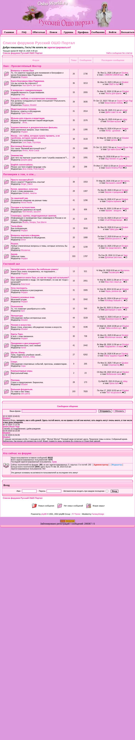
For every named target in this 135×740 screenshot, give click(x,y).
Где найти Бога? (114, 149)
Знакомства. (17, 155)
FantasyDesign (98, 514)
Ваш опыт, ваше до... (114, 282)
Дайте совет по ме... (114, 112)
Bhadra (25, 222)
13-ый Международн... (114, 220)
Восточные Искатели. (22, 146)
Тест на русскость (114, 393)
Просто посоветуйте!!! (22, 180)
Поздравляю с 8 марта (114, 347)
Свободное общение (67, 406)
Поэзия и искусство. (21, 325)
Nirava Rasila (26, 202)
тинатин (33, 193)
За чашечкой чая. (19, 198)
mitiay (124, 119)
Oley (23, 95)
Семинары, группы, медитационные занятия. (34, 216)
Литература (17, 316)
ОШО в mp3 (114, 84)
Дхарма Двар (26, 160)
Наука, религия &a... (114, 291)
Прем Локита (26, 113)
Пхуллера (36, 142)
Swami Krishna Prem (114, 168)
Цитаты (114, 140)
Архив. (14, 254)
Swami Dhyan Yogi (124, 101)
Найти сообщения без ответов (119, 53)
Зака (125, 255)
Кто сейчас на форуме (17, 453)
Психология (17, 306)
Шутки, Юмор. (18, 352)
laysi (23, 311)
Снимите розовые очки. (23, 297)
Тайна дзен (114, 229)
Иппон (25, 151)
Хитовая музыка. (114, 121)
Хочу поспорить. (19, 288)
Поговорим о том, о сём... (19, 174)
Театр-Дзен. (17, 226)
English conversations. (22, 165)
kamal (23, 348)
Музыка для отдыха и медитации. (28, 118)
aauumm (37, 212)
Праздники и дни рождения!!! (25, 343)
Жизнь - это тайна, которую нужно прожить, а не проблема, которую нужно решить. (35, 137)
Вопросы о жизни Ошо (22, 70)
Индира (24, 77)
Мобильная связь (114, 374)
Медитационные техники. (24, 109)
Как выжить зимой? (114, 183)
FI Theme (76, 514)
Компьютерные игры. (22, 371)
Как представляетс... (114, 248)
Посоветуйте (114, 272)
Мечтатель (124, 157)
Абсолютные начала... (114, 337)
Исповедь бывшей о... (114, 300)
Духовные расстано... (114, 257)
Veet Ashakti (27, 212)
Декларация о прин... (114, 310)
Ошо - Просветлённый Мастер (22, 66)
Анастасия (25, 284)
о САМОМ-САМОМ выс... (114, 75)
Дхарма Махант (125, 166)
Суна (54, 462)
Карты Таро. (17, 334)
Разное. (14, 244)
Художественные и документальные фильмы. (34, 127)
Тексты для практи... (114, 93)
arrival (124, 110)
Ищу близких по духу (114, 159)
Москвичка (25, 250)
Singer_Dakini (26, 184)
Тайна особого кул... (114, 328)
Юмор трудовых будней (114, 356)
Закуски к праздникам (114, 192)
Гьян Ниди (26, 142)
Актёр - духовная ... (114, 131)
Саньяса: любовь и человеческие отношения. (34, 98)
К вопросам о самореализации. (27, 90)
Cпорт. (14, 362)
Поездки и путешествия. (23, 207)
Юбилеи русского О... (114, 239)
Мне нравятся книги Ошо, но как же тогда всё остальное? (40, 277)
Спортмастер (114, 365)
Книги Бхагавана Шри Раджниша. (27, 81)
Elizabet (125, 73)
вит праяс (37, 85)
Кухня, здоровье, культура (24, 189)
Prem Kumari (38, 169)
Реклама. (15, 380)
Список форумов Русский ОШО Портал (22, 53)
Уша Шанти (27, 85)
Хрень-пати (114, 383)
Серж (23, 366)
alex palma (25, 394)
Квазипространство (114, 319)
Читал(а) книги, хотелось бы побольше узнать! (34, 269)
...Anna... (24, 123)
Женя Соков (34, 151)
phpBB (44, 514)
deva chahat (27, 169)
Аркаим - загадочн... (114, 211)
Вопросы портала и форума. (25, 235)
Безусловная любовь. (114, 103)
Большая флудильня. (22, 389)
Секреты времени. (114, 201)
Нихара (32, 222)
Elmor (23, 240)
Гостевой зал (11, 264)
